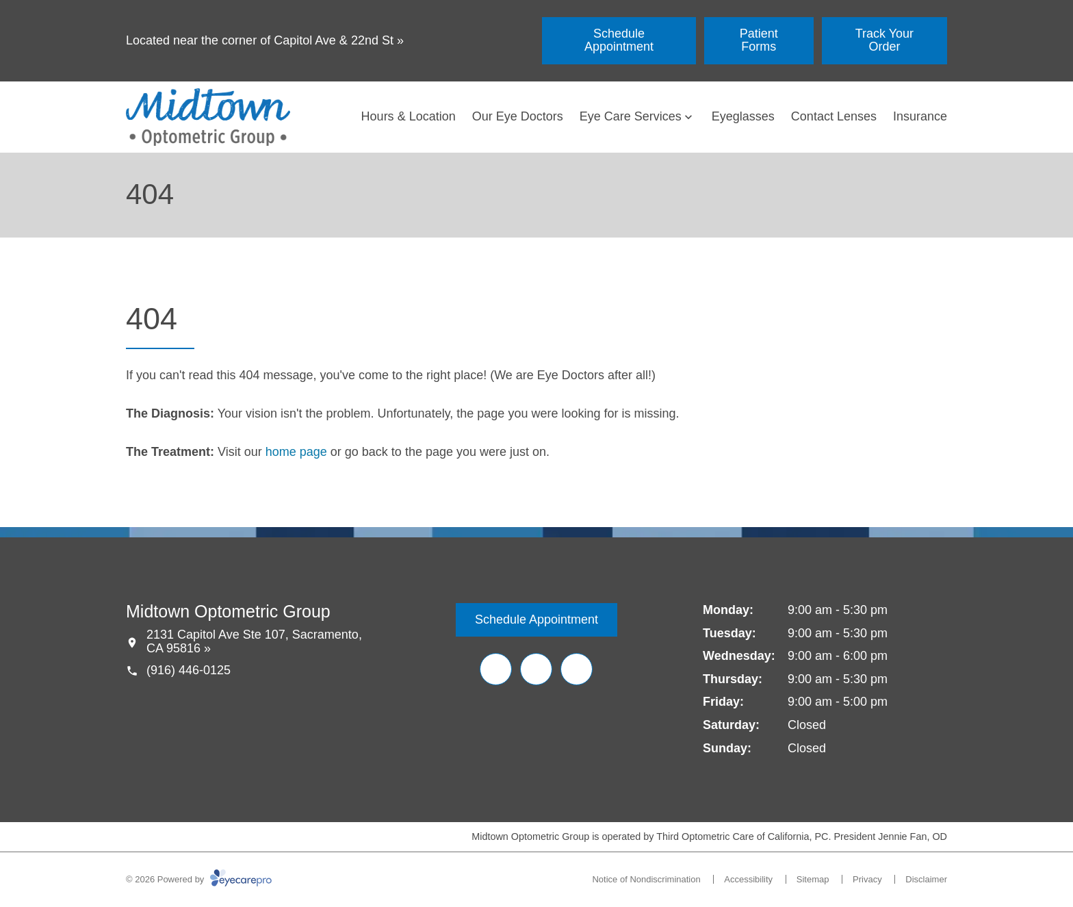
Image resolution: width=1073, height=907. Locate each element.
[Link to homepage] (208, 117)
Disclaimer (926, 879)
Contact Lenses (834, 116)
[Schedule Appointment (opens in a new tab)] (619, 40)
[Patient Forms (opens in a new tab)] (759, 40)
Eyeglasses (743, 116)
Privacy (867, 879)
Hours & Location (408, 116)
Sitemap (813, 879)
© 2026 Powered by (199, 879)
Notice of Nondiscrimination (646, 879)
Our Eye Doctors (517, 116)
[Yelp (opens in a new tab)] (536, 669)
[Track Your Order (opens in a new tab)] (884, 40)
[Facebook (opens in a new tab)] (496, 669)
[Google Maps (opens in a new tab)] (576, 669)
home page (296, 452)
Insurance (920, 116)
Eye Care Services (631, 116)
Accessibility (748, 879)
